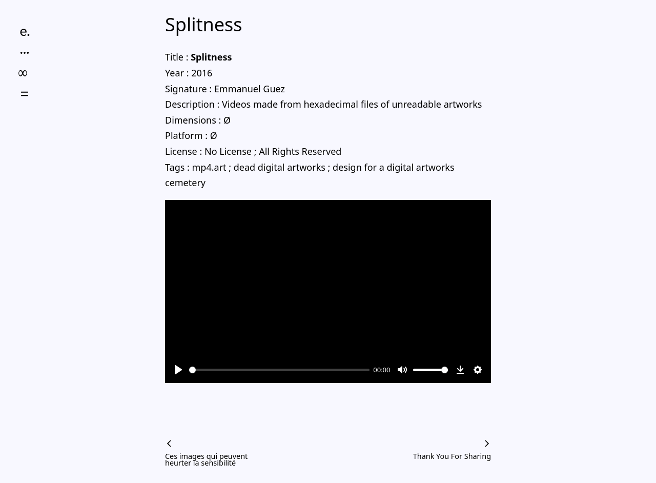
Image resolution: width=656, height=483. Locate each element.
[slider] (279, 370)
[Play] (178, 369)
